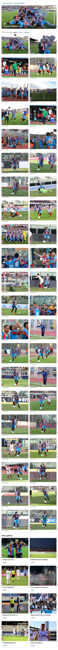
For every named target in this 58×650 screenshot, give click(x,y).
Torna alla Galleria (19, 3)
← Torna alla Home (7, 3)
